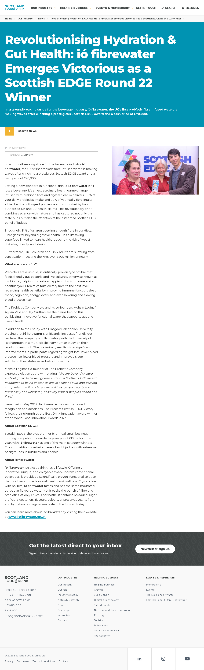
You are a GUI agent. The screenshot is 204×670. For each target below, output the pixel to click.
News (43, 18)
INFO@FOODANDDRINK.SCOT (23, 616)
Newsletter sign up (155, 549)
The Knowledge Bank (107, 630)
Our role (62, 589)
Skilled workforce (104, 605)
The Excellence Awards (160, 594)
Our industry (27, 18)
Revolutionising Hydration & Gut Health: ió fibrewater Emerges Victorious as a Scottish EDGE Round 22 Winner (117, 18)
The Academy (102, 635)
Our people (64, 610)
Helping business (104, 584)
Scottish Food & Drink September (166, 600)
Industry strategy (68, 594)
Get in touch (146, 7)
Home (10, 18)
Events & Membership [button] (114, 7)
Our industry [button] (43, 7)
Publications (101, 625)
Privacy (9, 661)
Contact (62, 620)
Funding (99, 615)
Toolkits (98, 620)
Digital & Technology (106, 600)
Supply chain (101, 594)
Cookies (63, 661)
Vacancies (63, 615)
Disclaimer (23, 661)
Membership (153, 584)
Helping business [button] (76, 7)
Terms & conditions (44, 661)
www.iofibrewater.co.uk (27, 517)
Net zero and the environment (112, 610)
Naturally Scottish (68, 600)
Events (150, 589)
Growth (98, 589)
